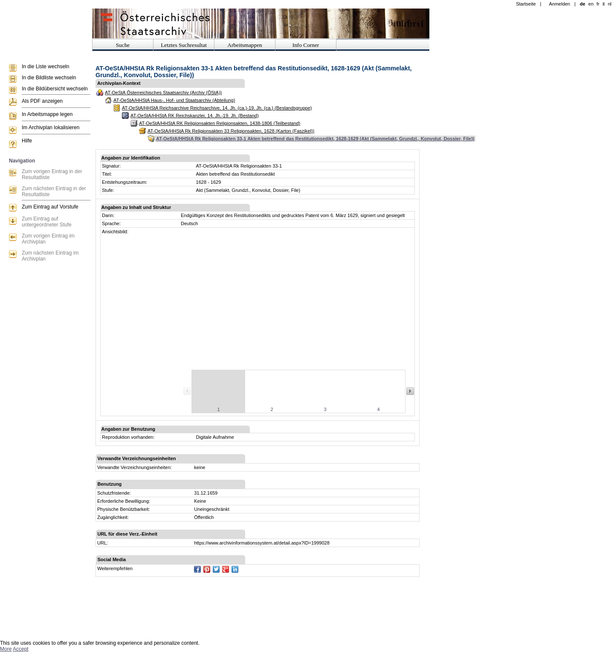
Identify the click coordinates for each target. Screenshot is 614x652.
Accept (21, 649)
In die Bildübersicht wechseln (55, 89)
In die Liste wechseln (45, 67)
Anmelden (559, 3)
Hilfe (27, 141)
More (6, 649)
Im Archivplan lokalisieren (50, 127)
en (591, 3)
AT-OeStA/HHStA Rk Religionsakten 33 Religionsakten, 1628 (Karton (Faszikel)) (231, 130)
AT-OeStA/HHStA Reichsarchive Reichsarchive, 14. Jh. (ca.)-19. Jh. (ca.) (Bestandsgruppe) (217, 107)
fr (598, 3)
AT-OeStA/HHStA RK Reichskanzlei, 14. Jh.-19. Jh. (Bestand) (194, 115)
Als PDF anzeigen (42, 101)
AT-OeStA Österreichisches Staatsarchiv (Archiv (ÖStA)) (163, 92)
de (582, 3)
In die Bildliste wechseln (49, 78)
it (603, 3)
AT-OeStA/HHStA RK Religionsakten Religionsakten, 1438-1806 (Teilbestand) (219, 123)
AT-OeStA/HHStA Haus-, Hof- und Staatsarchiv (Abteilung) (174, 100)
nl (609, 3)
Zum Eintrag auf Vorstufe (50, 207)
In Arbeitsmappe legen (47, 114)
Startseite (526, 3)
